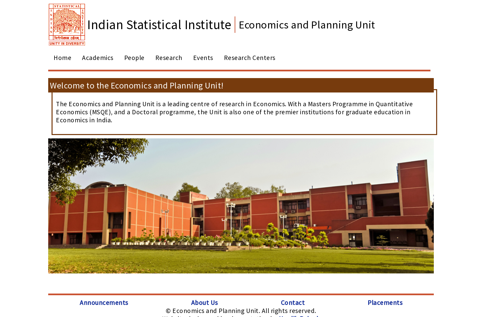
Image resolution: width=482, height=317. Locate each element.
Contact (293, 303)
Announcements (104, 303)
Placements (385, 303)
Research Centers (249, 58)
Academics (97, 58)
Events (203, 58)
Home (62, 58)
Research (168, 58)
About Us (204, 303)
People (134, 58)
